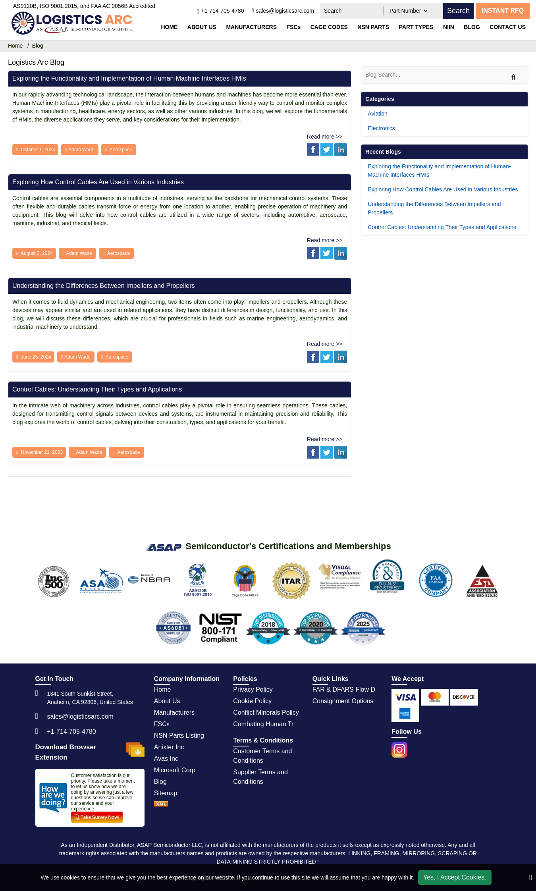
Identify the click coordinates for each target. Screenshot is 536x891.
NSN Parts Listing (179, 735)
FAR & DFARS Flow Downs (351, 689)
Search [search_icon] (458, 11)
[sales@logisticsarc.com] (283, 11)
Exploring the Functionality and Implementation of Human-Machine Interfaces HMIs (129, 78)
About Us (201, 27)
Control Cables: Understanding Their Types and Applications (97, 389)
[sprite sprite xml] (161, 804)
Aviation (378, 113)
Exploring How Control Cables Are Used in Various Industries (98, 182)
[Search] (518, 73)
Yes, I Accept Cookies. (454, 877)
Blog (472, 27)
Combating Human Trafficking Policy (284, 724)
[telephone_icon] (220, 11)
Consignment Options (343, 701)
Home (169, 27)
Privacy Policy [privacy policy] (253, 689)
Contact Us (508, 27)
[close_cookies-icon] (530, 877)
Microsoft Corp (174, 770)
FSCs (293, 27)
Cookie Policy (252, 701)
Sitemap (165, 793)
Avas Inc (166, 758)
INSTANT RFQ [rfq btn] (503, 10)
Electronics (381, 128)
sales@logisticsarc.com (80, 716)
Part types (416, 27)
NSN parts (373, 27)
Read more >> (325, 136)
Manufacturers (251, 27)
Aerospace (121, 149)
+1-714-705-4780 (71, 731)
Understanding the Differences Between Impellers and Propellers (103, 285)
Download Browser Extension (90, 752)
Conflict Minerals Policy (266, 712)
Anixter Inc (169, 747)
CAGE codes (329, 27)
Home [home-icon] (16, 45)
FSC (162, 724)
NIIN (448, 27)
